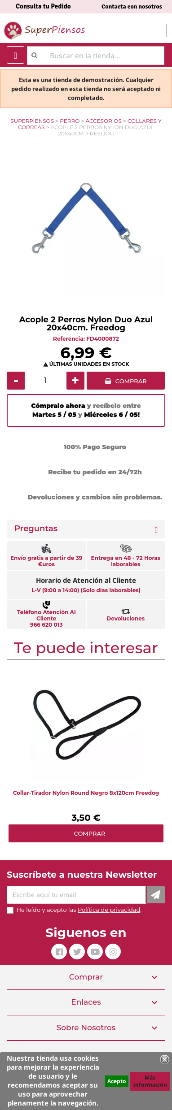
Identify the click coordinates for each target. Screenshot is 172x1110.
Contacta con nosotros (131, 6)
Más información (150, 1081)
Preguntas (35, 528)
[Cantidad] (45, 381)
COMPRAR (131, 381)
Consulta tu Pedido (43, 6)
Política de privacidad (109, 909)
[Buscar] (95, 55)
